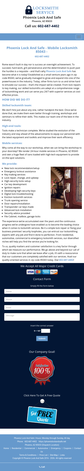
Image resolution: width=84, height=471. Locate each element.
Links (62, 455)
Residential (16, 448)
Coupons (67, 448)
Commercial (29, 448)
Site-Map (54, 455)
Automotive (43, 448)
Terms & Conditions (27, 455)
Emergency (56, 448)
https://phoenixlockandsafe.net (52, 441)
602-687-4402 (48, 26)
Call (42, 466)
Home (6, 448)
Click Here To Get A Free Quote (42, 395)
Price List (43, 455)
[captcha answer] (45, 331)
